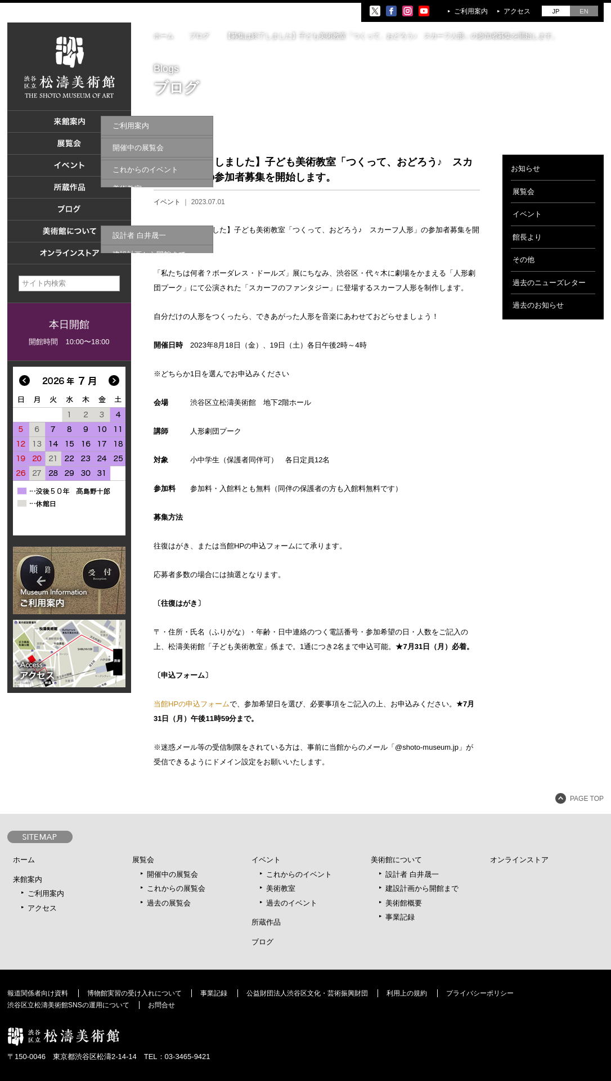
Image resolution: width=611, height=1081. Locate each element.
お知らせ (525, 168)
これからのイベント (299, 874)
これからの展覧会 (176, 888)
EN (583, 11)
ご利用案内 (471, 11)
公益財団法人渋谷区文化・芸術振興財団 (307, 993)
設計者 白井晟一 (412, 874)
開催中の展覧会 (172, 874)
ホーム (164, 36)
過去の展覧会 (169, 903)
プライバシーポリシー (480, 993)
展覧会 (523, 191)
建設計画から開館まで (422, 888)
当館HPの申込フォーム (192, 704)
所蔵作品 (266, 922)
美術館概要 (403, 903)
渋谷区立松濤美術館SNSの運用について (68, 1005)
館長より (527, 237)
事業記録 (400, 917)
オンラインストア (519, 859)
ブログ (199, 36)
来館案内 (27, 879)
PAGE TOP (587, 799)
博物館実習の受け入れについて (134, 993)
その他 (523, 259)
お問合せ (161, 1005)
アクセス (517, 11)
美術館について (396, 859)
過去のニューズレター (549, 282)
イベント (167, 202)
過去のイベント (291, 903)
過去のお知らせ (538, 305)
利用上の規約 (407, 993)
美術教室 (280, 888)
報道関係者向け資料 (37, 993)
